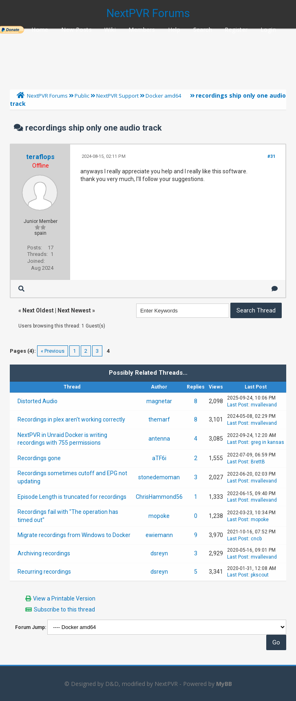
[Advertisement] (148, 57)
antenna (159, 438)
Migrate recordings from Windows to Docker (74, 535)
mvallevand (264, 405)
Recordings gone (39, 458)
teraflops (40, 157)
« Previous (52, 351)
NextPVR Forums (148, 13)
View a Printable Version (64, 598)
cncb (256, 539)
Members (141, 29)
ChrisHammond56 (159, 497)
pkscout (260, 575)
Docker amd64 (163, 95)
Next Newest (74, 310)
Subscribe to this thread (64, 609)
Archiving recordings (44, 553)
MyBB (224, 684)
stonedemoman (159, 477)
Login (268, 29)
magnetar (159, 401)
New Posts (76, 29)
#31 (271, 156)
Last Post (237, 405)
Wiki (110, 29)
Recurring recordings (44, 571)
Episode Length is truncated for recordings (72, 497)
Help (174, 29)
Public (82, 95)
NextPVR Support (117, 95)
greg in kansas (267, 442)
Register (236, 29)
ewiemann (159, 535)
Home (40, 29)
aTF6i (159, 458)
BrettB (258, 462)
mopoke (159, 516)
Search (202, 29)
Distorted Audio (37, 401)
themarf (159, 419)
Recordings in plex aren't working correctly (71, 419)
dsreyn (159, 553)
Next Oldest (38, 310)
